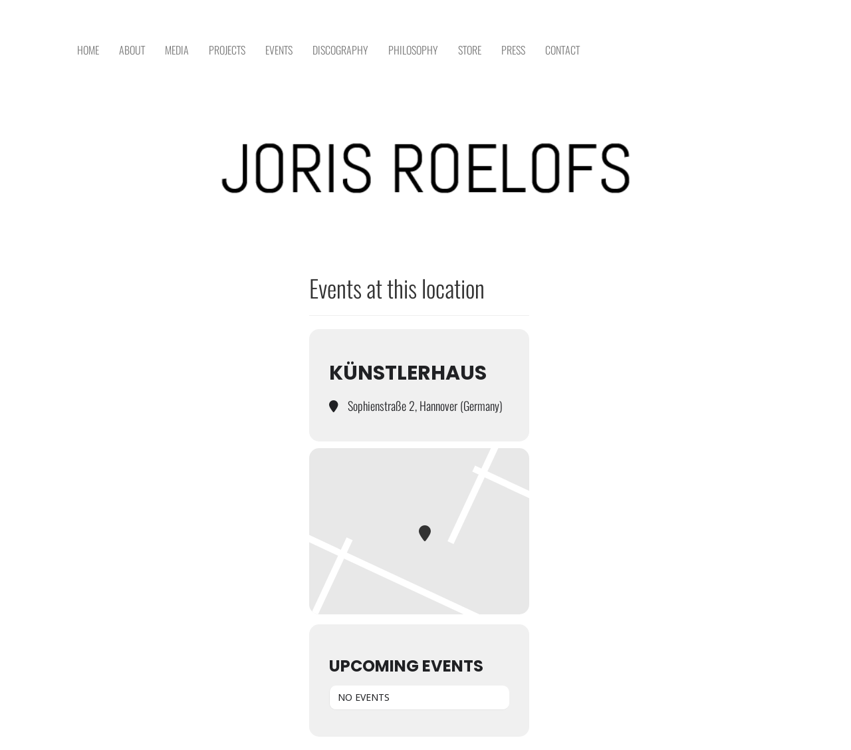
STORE (469, 50)
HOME (88, 50)
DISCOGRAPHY (340, 50)
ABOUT (132, 50)
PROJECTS (227, 50)
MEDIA (177, 50)
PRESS (513, 50)
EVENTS (279, 50)
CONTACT (562, 50)
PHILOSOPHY (413, 50)
